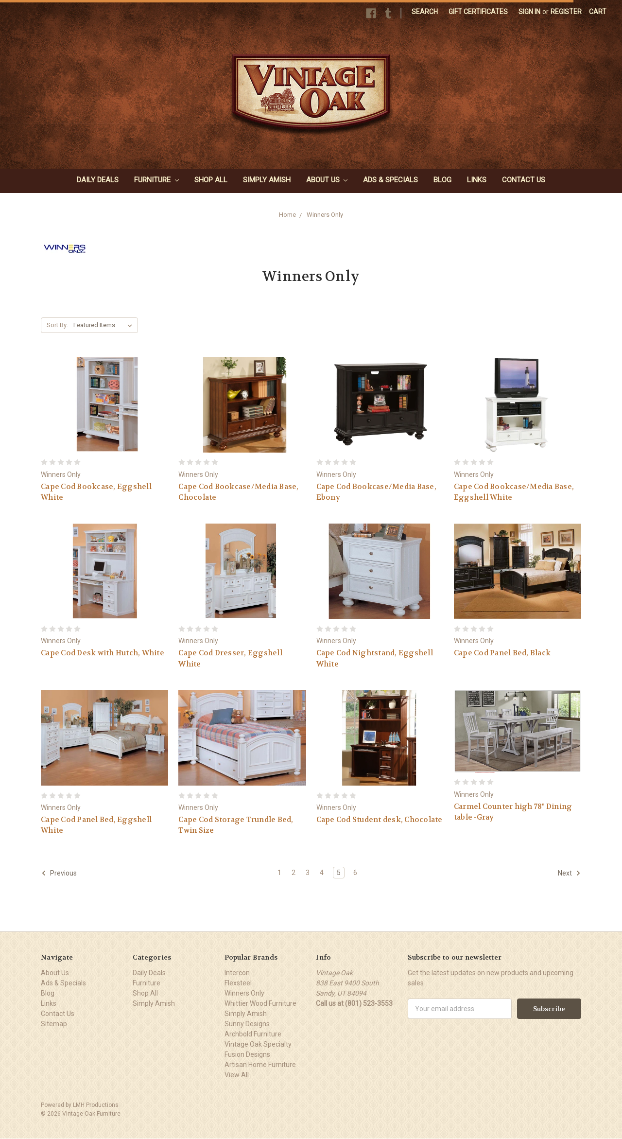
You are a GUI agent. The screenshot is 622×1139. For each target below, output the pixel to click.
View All (237, 1075)
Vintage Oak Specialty (258, 1044)
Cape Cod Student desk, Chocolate (379, 819)
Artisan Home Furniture (260, 1065)
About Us (327, 179)
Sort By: (57, 325)
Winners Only (325, 214)
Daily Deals (98, 179)
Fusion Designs (247, 1054)
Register (566, 12)
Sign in (529, 12)
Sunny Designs (247, 1024)
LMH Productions (96, 1105)
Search (425, 12)
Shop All (210, 179)
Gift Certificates (478, 12)
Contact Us (523, 179)
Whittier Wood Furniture (260, 1003)
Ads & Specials (390, 179)
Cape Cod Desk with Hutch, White (102, 653)
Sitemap (54, 1024)
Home (287, 214)
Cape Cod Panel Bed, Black (502, 653)
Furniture (156, 179)
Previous (59, 873)
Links (476, 179)
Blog (442, 179)
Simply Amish (267, 179)
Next (569, 873)
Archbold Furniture (253, 1034)
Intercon (237, 973)
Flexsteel (238, 983)
